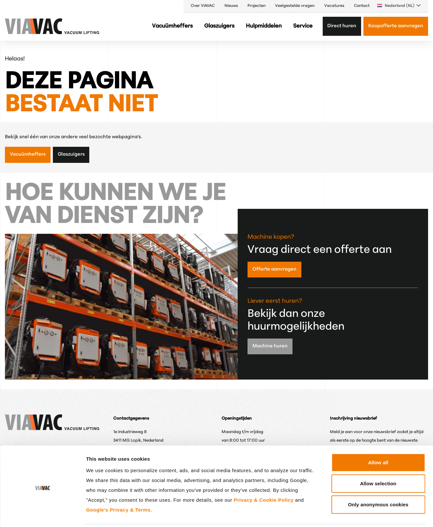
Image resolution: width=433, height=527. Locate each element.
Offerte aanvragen (274, 269)
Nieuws (231, 6)
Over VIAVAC (203, 6)
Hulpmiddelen (264, 26)
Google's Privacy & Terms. (119, 486)
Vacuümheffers (172, 26)
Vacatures (334, 6)
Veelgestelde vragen (294, 6)
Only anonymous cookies (378, 481)
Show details (343, 514)
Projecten (257, 6)
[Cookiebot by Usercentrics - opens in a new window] (42, 514)
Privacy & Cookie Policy (263, 476)
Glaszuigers (219, 26)
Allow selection (378, 460)
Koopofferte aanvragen (395, 26)
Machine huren (270, 346)
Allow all (378, 439)
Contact (362, 6)
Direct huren (341, 26)
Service (303, 26)
